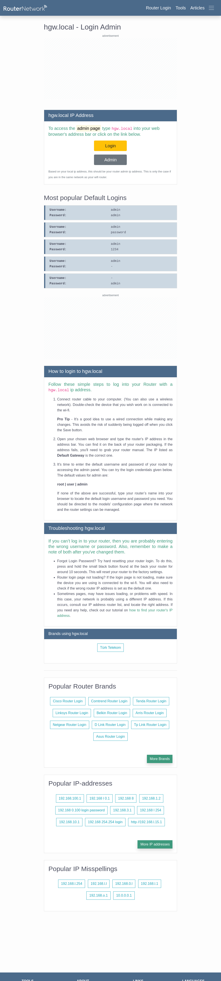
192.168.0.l (123, 883)
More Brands (160, 759)
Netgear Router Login (69, 725)
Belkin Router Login (112, 713)
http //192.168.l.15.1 (146, 822)
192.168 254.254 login (105, 822)
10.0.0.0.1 (124, 895)
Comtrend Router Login (109, 701)
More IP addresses (155, 844)
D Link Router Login (110, 725)
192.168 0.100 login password (81, 810)
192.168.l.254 (71, 883)
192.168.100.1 (70, 798)
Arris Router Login (150, 713)
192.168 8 (126, 798)
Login (110, 145)
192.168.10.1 (69, 822)
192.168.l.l (99, 883)
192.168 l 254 (150, 810)
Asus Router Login (110, 736)
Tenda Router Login (151, 701)
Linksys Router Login (72, 713)
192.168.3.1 (122, 810)
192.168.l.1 (149, 883)
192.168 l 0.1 (99, 798)
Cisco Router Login (68, 701)
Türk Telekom (110, 647)
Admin (110, 159)
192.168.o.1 (98, 895)
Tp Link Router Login (150, 725)
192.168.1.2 (151, 798)
